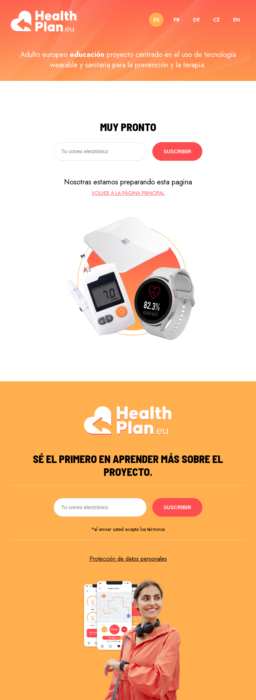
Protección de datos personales (128, 559)
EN (236, 19)
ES (156, 19)
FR (176, 19)
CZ (216, 19)
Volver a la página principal (128, 193)
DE (196, 19)
